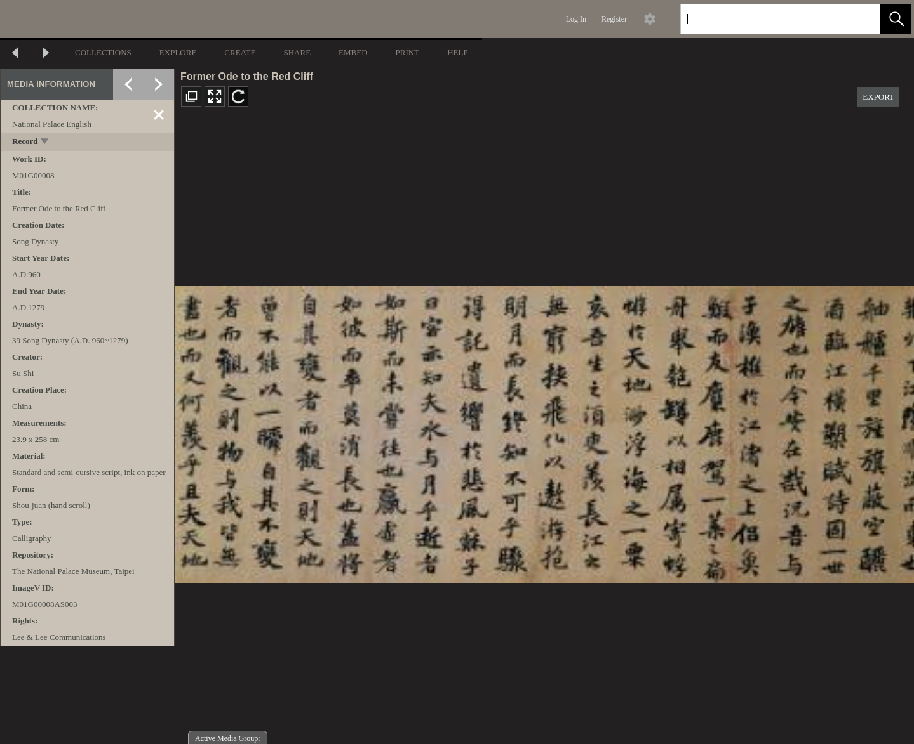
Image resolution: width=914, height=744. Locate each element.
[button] (895, 19)
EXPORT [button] (878, 96)
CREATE (239, 52)
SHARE (297, 52)
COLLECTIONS (103, 52)
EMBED (353, 52)
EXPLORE (178, 52)
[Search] (765, 19)
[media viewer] (544, 431)
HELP (457, 52)
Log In (576, 19)
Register (614, 19)
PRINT (408, 52)
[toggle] (45, 142)
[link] (860, 18)
